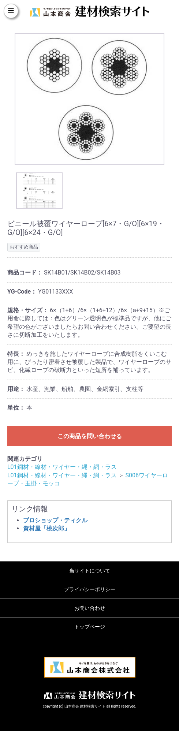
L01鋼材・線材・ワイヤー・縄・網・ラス (62, 466)
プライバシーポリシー (89, 589)
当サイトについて (89, 571)
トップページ (89, 627)
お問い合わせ (89, 608)
